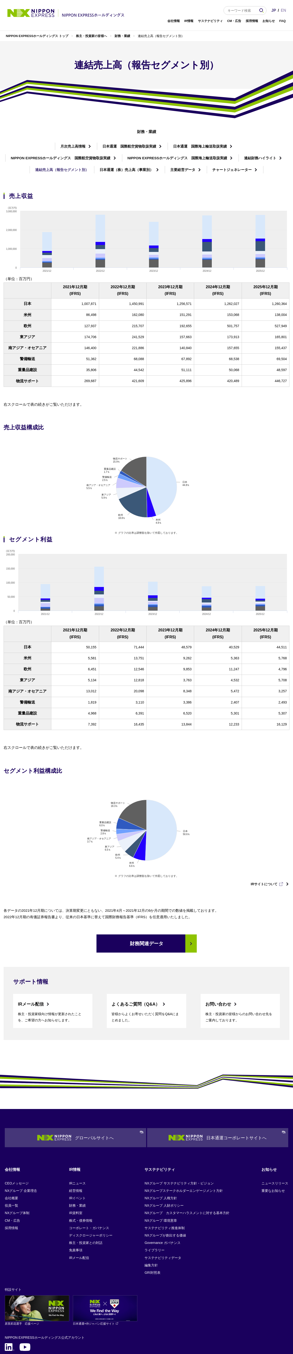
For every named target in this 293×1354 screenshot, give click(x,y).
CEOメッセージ (17, 1141)
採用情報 (252, 21)
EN (283, 10)
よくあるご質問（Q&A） (136, 962)
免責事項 (75, 1208)
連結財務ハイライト (260, 158)
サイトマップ (100, 1318)
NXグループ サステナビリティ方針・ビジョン (178, 1141)
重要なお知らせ (273, 1148)
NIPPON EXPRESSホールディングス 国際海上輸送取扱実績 (177, 158)
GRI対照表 (152, 1230)
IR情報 (188, 21)
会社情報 (173, 21)
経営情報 (75, 1148)
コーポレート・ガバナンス (89, 1185)
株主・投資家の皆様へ (91, 36)
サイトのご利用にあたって (62, 1318)
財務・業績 (122, 36)
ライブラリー (154, 1208)
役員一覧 (11, 1163)
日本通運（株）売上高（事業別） (126, 170)
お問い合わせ (218, 962)
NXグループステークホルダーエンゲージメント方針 (183, 1148)
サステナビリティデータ (162, 1215)
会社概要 (11, 1155)
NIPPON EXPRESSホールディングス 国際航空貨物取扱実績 (61, 158)
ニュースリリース (274, 1141)
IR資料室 (75, 1171)
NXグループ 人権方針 (160, 1155)
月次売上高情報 (72, 146)
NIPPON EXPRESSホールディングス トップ (37, 36)
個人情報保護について (19, 1318)
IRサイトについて (264, 842)
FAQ (282, 21)
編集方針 (151, 1223)
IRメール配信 (31, 962)
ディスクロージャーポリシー (90, 1193)
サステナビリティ (210, 21)
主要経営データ (182, 170)
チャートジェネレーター (232, 170)
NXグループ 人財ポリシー (163, 1163)
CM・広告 (234, 21)
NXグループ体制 (17, 1171)
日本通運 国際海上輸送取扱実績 (200, 146)
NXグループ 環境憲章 (160, 1178)
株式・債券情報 (80, 1178)
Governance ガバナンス (162, 1200)
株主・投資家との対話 (85, 1200)
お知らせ (268, 21)
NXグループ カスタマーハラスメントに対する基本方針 (186, 1171)
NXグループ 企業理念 (21, 1148)
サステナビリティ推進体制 (164, 1185)
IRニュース (77, 1141)
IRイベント (77, 1155)
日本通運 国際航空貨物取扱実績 (129, 146)
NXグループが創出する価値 (165, 1193)
